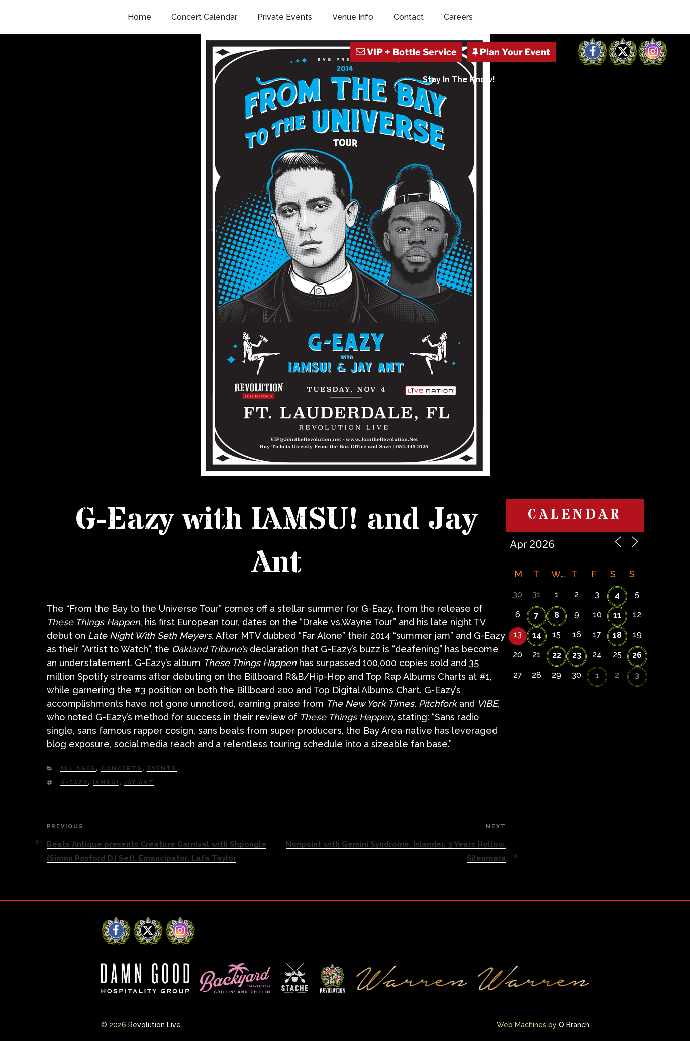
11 (617, 615)
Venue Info (352, 17)
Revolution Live (154, 1025)
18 (617, 635)
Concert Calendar (204, 17)
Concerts (121, 768)
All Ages (78, 768)
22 (556, 655)
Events (162, 768)
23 (576, 655)
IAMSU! (106, 782)
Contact (408, 17)
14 (536, 635)
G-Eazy (74, 782)
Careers (458, 17)
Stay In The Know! (459, 79)
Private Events (284, 17)
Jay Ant (139, 782)
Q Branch (574, 1025)
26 (637, 655)
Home (139, 17)
